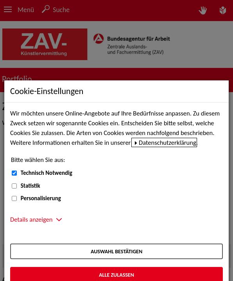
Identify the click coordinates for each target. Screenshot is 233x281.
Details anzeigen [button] (31, 219)
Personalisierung (41, 198)
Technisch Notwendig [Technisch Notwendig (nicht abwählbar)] (46, 172)
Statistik (30, 185)
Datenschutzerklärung (167, 142)
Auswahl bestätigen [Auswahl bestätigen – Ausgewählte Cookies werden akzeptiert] (116, 251)
